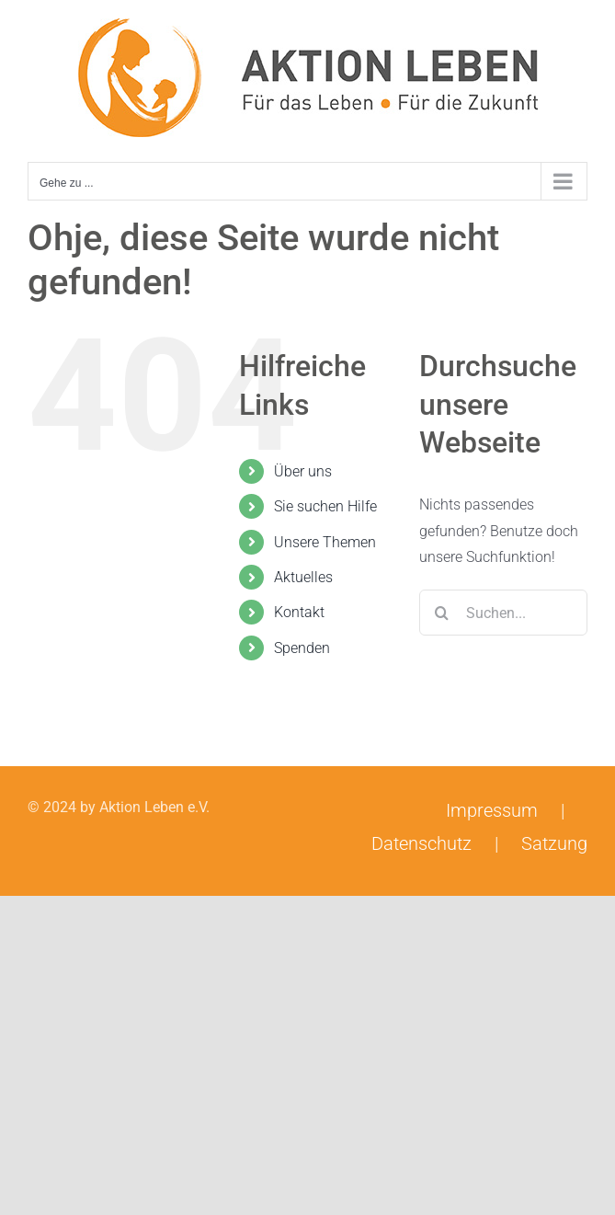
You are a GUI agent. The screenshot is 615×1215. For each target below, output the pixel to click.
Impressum (492, 810)
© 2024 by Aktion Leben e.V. (119, 807)
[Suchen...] (503, 613)
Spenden (302, 648)
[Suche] (442, 613)
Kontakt (299, 612)
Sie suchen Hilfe (325, 506)
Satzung (554, 843)
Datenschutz (421, 843)
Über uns (303, 471)
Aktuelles (303, 577)
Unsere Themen (325, 542)
